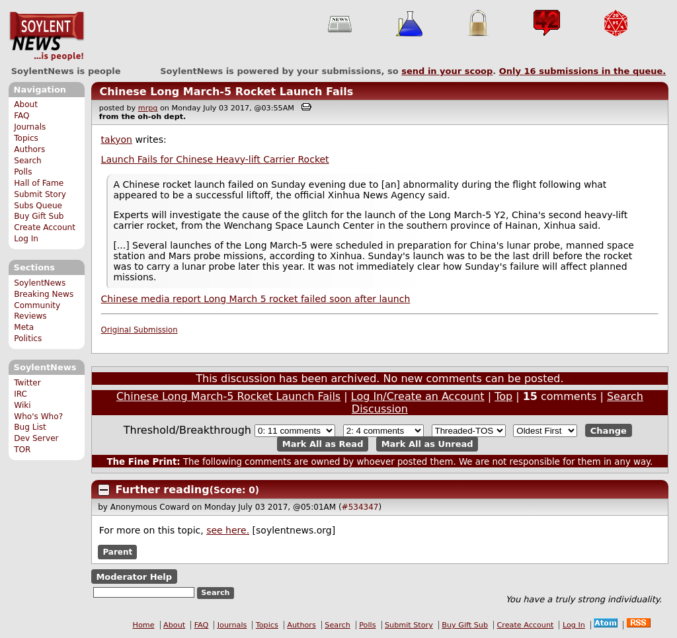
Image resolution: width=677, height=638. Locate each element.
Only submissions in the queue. (582, 71)
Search (28, 160)
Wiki (22, 405)
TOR (22, 449)
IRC (20, 394)
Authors (29, 149)
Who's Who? (38, 416)
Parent (117, 552)
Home (144, 625)
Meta (24, 327)
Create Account (44, 227)
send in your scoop (447, 71)
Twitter (27, 382)
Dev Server (36, 438)
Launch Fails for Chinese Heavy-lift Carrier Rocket (215, 159)
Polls (23, 172)
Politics (28, 338)
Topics (26, 138)
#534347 (360, 507)
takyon (116, 139)
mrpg (148, 108)
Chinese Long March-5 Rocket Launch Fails (226, 91)
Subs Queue (38, 205)
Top (503, 396)
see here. (227, 530)
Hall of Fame (38, 183)
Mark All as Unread (427, 444)
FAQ (21, 115)
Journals (30, 127)
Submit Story (40, 194)
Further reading (163, 489)
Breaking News (43, 294)
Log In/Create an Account (418, 396)
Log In (26, 238)
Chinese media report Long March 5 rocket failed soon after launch (256, 299)
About (26, 104)
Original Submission (139, 330)
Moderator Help (134, 577)
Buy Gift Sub (38, 216)
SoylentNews (47, 36)
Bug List (30, 427)
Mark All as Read (323, 444)
